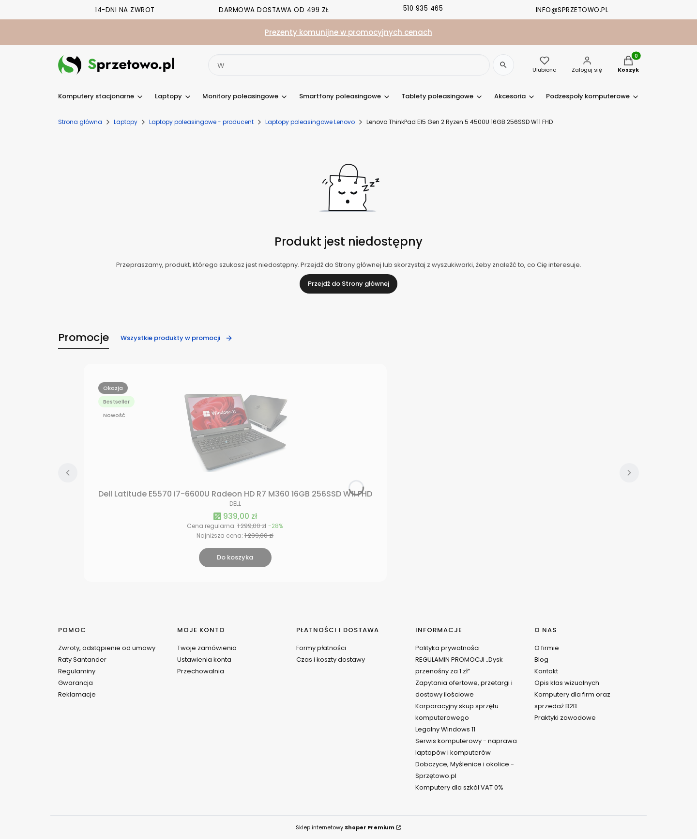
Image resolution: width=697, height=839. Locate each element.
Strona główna (80, 122)
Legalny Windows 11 (445, 729)
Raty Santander (82, 659)
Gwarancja (75, 682)
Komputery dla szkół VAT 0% (459, 787)
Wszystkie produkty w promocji (177, 337)
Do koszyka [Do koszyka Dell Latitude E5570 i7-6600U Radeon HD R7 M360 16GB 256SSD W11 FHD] (235, 557)
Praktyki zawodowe (565, 717)
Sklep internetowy (345, 827)
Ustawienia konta (204, 659)
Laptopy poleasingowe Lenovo (310, 122)
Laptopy (125, 122)
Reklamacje (77, 694)
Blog (541, 659)
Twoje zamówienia (207, 648)
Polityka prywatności (447, 648)
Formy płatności (321, 648)
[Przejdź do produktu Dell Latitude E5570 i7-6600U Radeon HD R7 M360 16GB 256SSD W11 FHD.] (235, 431)
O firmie (546, 648)
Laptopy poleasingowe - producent (201, 122)
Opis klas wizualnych (566, 682)
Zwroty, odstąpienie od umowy (106, 648)
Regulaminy (76, 671)
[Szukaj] (503, 65)
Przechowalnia (200, 671)
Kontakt (546, 671)
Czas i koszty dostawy (330, 659)
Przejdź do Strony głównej (348, 283)
